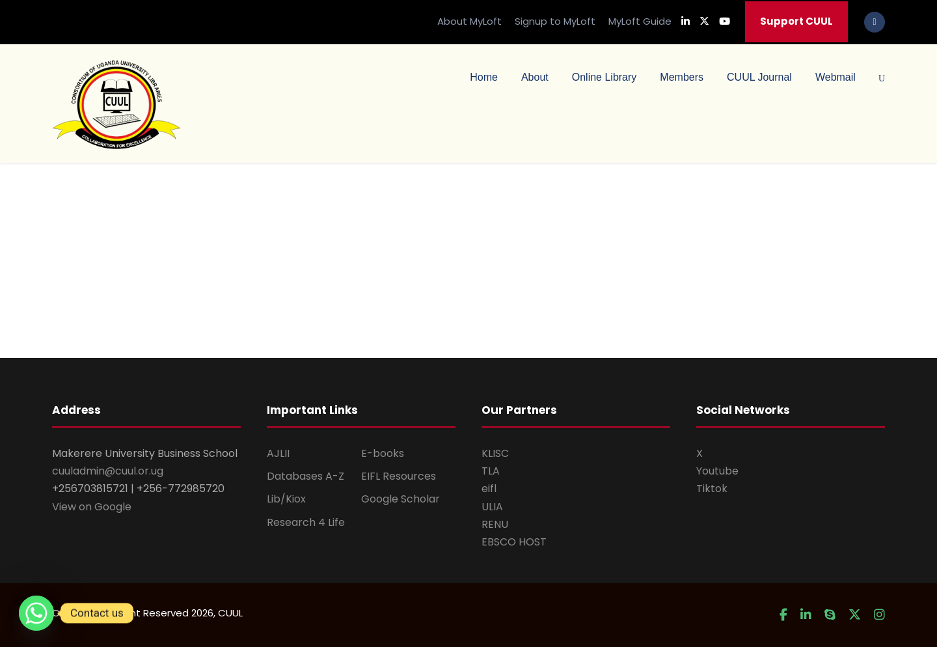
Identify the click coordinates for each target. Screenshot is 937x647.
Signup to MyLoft (555, 21)
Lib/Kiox (286, 498)
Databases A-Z (305, 476)
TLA (491, 470)
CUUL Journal (759, 77)
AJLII (278, 453)
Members (681, 77)
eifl (489, 488)
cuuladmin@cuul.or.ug (107, 470)
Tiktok (711, 488)
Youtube (717, 470)
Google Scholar (400, 498)
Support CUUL (796, 21)
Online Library (604, 77)
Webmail (835, 77)
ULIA (492, 506)
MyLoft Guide (640, 21)
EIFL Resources (398, 476)
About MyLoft (469, 21)
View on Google (91, 506)
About (535, 77)
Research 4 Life (306, 522)
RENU (495, 524)
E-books (382, 453)
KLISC (495, 453)
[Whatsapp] (36, 613)
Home (484, 77)
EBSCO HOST (514, 541)
